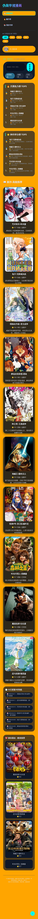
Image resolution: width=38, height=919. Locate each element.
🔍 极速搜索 (30, 67)
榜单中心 (10, 59)
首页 (4, 59)
